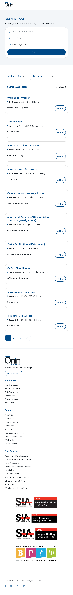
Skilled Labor (10, 484)
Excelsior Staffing (12, 388)
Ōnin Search (10, 396)
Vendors (8, 429)
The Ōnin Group (11, 385)
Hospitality (9, 470)
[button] (19, 5)
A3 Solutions (10, 403)
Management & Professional (17, 477)
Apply (60, 108)
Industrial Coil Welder (19, 316)
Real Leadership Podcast (15, 433)
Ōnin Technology (12, 392)
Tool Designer (15, 121)
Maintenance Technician (21, 292)
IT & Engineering (12, 474)
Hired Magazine (11, 422)
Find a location (13, 373)
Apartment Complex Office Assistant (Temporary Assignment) (28, 219)
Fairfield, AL (13, 197)
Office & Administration (15, 481)
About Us (9, 415)
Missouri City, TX (15, 150)
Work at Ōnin (10, 440)
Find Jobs (36, 52)
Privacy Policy (11, 444)
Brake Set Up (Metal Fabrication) (26, 244)
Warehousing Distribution (16, 488)
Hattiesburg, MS (15, 102)
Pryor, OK (12, 296)
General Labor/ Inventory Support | (27, 193)
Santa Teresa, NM (16, 272)
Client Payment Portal (14, 436)
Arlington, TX (14, 126)
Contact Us (9, 419)
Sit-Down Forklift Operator (22, 169)
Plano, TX (12, 248)
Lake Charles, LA (15, 225)
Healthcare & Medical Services (18, 467)
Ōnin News (9, 426)
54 (27, 338)
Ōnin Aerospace (11, 399)
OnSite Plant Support (19, 268)
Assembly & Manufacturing (16, 456)
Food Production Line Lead (23, 145)
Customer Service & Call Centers (19, 459)
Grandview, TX (14, 174)
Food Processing (12, 463)
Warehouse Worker (18, 98)
